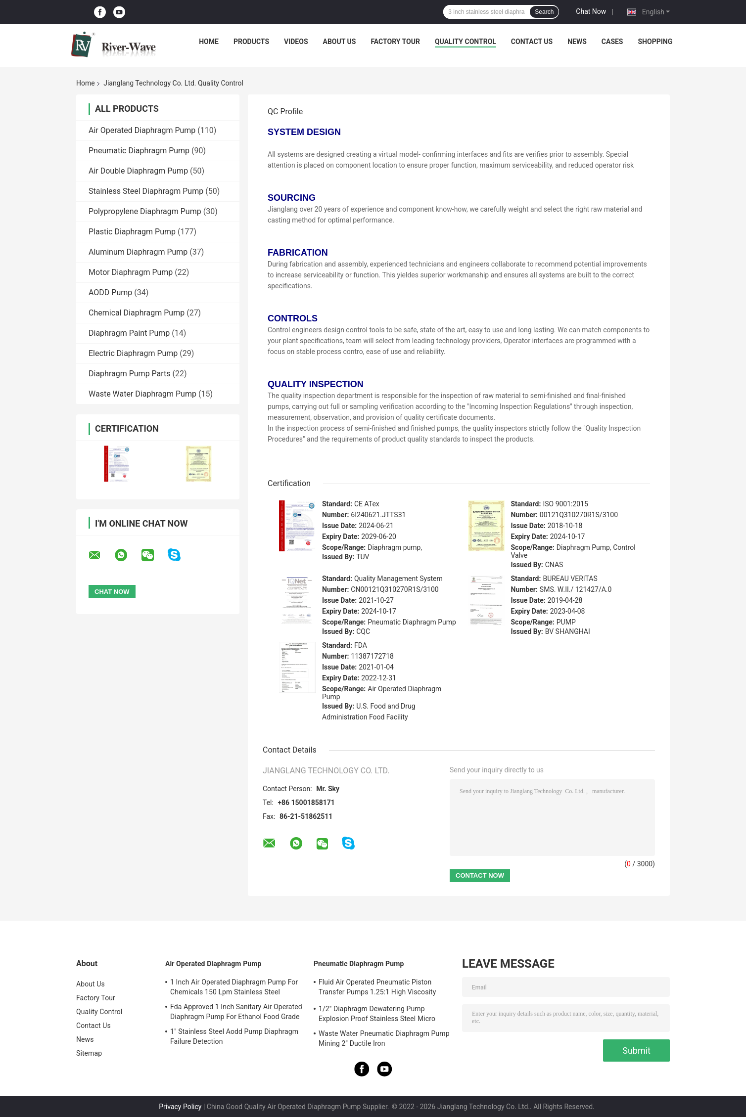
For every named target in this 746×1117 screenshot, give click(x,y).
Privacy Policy (180, 1107)
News (577, 41)
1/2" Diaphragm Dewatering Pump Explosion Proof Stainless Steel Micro (377, 1014)
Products (251, 41)
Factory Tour (395, 41)
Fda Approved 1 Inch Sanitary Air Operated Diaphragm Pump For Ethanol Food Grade (236, 1012)
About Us (339, 41)
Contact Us (532, 41)
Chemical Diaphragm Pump (137, 312)
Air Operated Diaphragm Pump (142, 130)
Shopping (655, 41)
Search (544, 11)
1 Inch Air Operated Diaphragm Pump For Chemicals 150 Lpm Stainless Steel (234, 987)
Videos (296, 41)
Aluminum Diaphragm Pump (138, 252)
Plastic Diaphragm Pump (132, 231)
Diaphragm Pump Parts (130, 373)
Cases (612, 41)
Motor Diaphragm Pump (131, 272)
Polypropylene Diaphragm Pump (145, 211)
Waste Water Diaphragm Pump (142, 394)
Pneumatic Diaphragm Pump (139, 150)
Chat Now (591, 11)
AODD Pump (110, 292)
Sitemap (89, 1053)
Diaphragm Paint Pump (129, 333)
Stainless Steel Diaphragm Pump (146, 191)
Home (209, 41)
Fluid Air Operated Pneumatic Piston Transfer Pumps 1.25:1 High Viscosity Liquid (377, 988)
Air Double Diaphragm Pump (138, 171)
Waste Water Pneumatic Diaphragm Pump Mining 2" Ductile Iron (384, 1038)
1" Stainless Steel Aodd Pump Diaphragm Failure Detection (234, 1036)
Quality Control (465, 41)
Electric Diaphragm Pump (133, 353)
